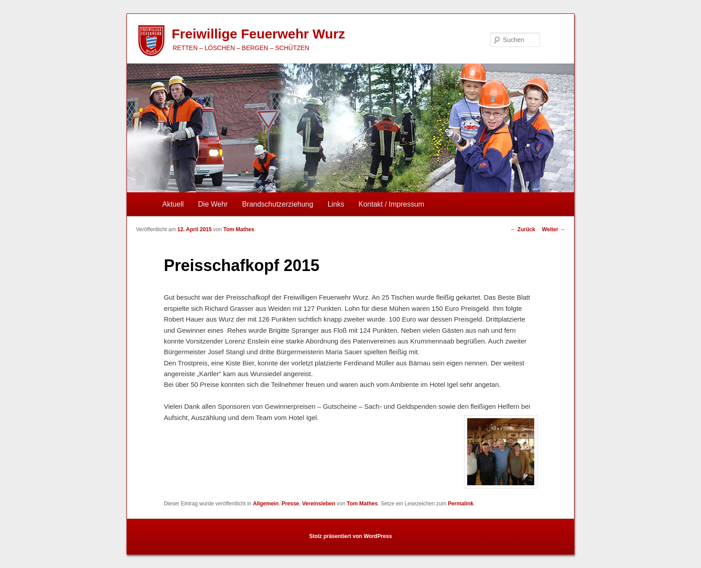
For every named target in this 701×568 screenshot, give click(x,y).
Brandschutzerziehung (277, 204)
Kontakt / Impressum (391, 204)
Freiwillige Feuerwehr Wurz (258, 33)
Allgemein (266, 503)
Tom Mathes (238, 229)
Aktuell (173, 204)
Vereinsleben (318, 503)
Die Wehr (213, 204)
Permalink (460, 503)
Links (336, 204)
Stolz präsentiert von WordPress (350, 536)
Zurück (523, 229)
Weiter (553, 229)
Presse (290, 503)
